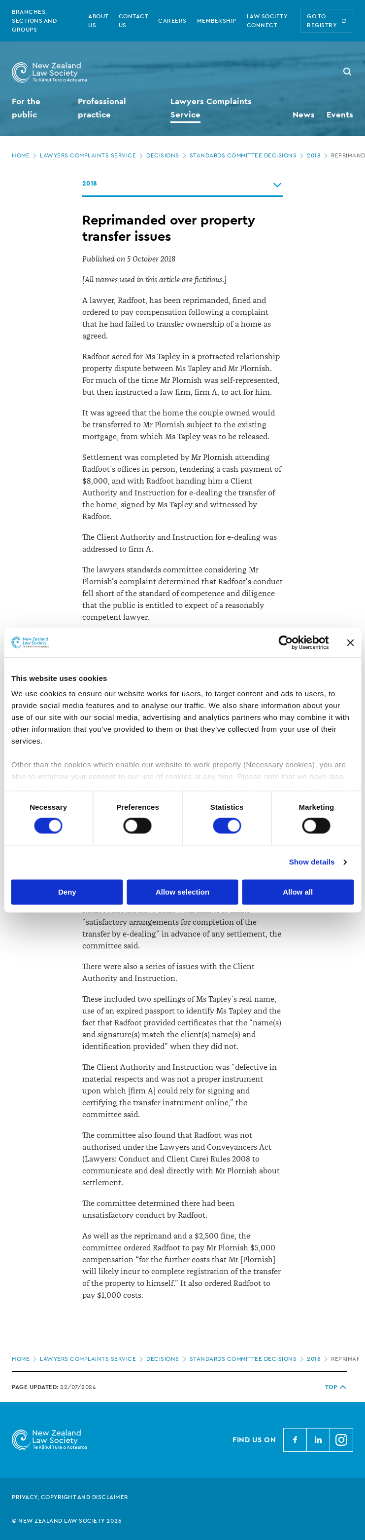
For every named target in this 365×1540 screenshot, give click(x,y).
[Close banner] (350, 642)
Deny (67, 892)
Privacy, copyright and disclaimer (70, 1497)
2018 (318, 155)
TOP (336, 1387)
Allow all (298, 892)
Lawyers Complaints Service (92, 155)
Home (25, 155)
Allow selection (182, 892)
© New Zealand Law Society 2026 (67, 1521)
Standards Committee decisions (248, 155)
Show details (312, 862)
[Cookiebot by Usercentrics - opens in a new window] (285, 642)
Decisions (167, 155)
